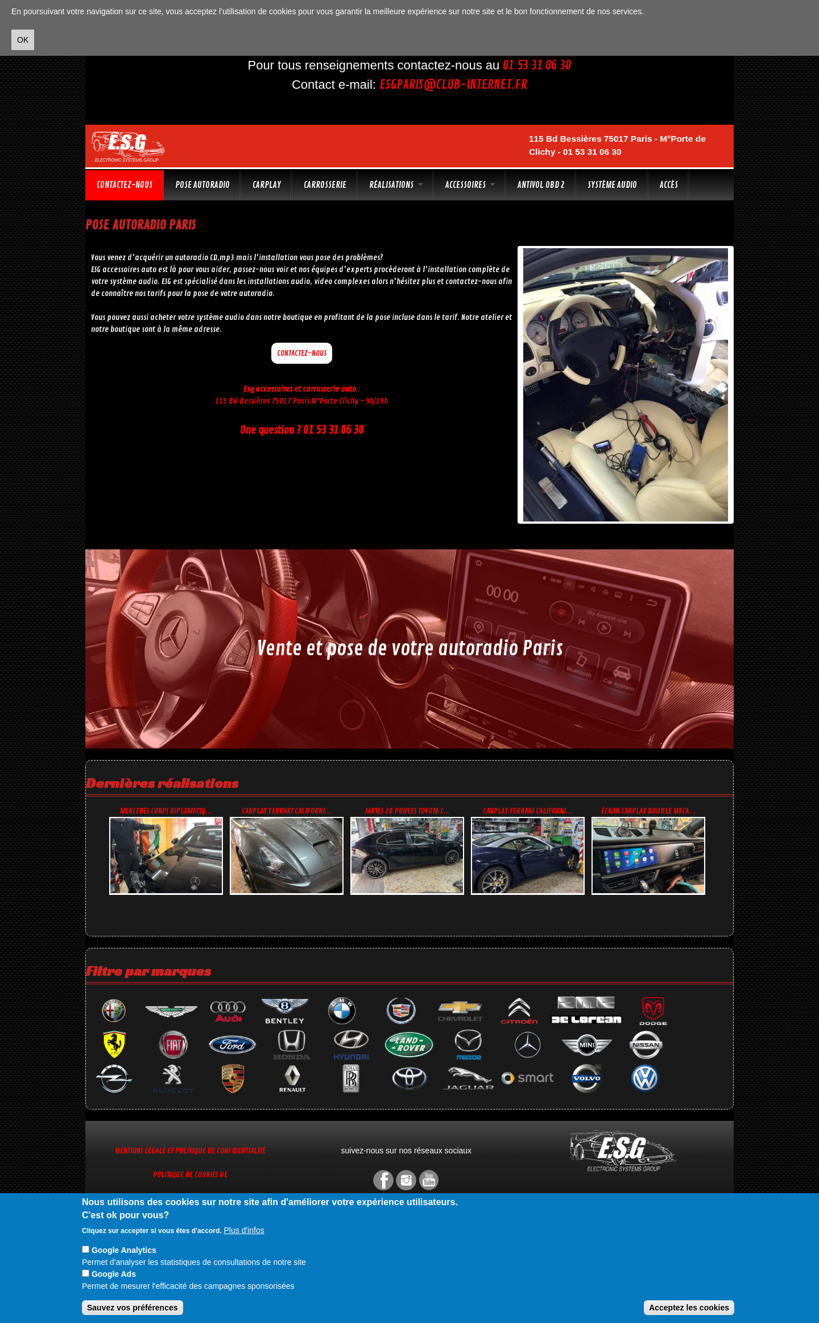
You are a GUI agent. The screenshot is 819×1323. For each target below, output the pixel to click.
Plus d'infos (244, 1230)
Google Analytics (124, 1250)
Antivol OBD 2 (541, 185)
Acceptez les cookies (689, 1307)
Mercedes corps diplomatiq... (166, 811)
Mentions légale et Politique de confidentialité (190, 1151)
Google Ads (114, 1274)
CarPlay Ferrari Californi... (287, 811)
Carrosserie (325, 185)
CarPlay (267, 185)
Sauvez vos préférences (132, 1307)
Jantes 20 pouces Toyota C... (407, 811)
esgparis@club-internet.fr (453, 85)
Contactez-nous (124, 185)
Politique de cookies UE (190, 1175)
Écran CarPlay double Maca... (648, 811)
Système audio (612, 185)
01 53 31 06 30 (537, 65)
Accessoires (470, 185)
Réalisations (396, 185)
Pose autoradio (202, 185)
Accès (669, 185)
